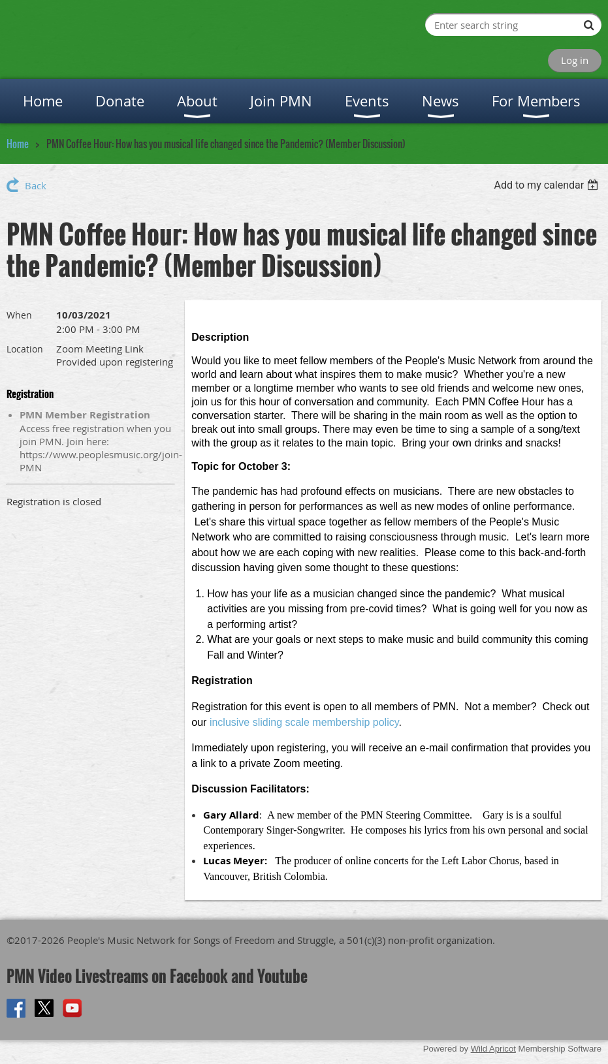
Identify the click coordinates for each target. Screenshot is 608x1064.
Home (18, 143)
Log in (574, 60)
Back (35, 185)
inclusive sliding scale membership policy (304, 722)
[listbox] (547, 185)
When (19, 315)
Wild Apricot (493, 1049)
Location (25, 349)
